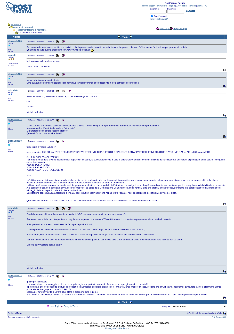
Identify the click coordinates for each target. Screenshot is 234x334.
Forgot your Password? (159, 19)
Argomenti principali (23, 27)
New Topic (164, 28)
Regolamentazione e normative (31, 30)
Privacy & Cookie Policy (117, 328)
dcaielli (11, 55)
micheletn (13, 90)
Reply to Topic (180, 28)
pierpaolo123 (15, 41)
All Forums (16, 24)
